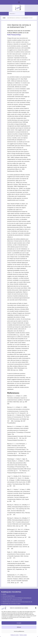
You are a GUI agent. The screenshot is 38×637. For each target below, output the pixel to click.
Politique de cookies (15, 634)
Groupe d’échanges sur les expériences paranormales (16, 598)
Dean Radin (24, 79)
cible (13, 352)
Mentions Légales (23, 634)
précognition (10, 69)
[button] (35, 608)
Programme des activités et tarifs (11, 603)
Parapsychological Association (15, 436)
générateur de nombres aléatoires (16, 239)
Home (4, 17)
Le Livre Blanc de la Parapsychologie (12, 599)
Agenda (4, 594)
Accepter (19, 623)
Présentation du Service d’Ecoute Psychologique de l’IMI (17, 601)
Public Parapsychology (14, 34)
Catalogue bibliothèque (8, 596)
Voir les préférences (19, 631)
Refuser (19, 627)
